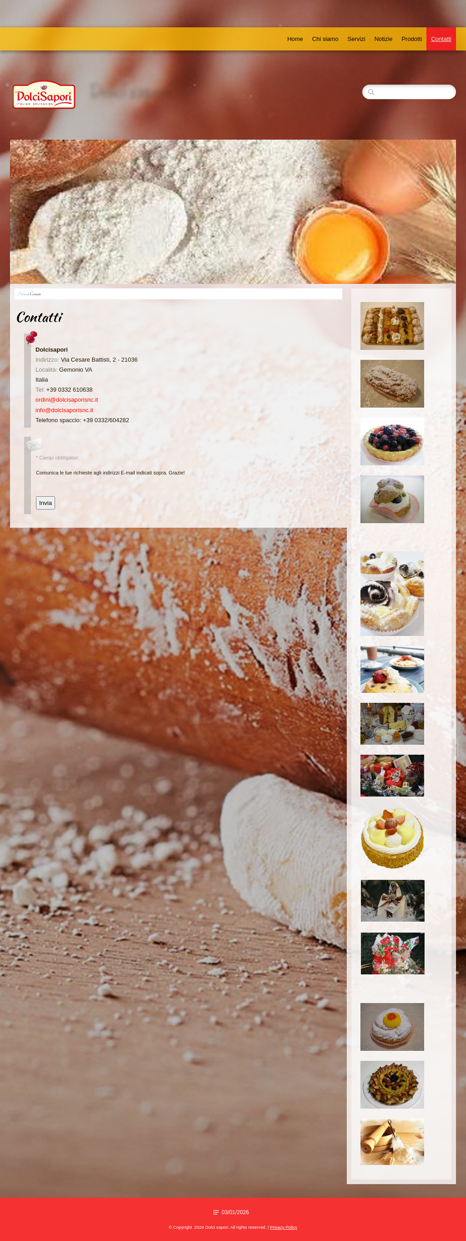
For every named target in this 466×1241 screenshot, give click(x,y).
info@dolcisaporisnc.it (64, 410)
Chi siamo (325, 38)
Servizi (356, 38)
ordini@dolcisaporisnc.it (66, 399)
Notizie (384, 38)
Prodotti (411, 38)
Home (295, 38)
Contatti (441, 38)
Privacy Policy (283, 1227)
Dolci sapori (130, 91)
